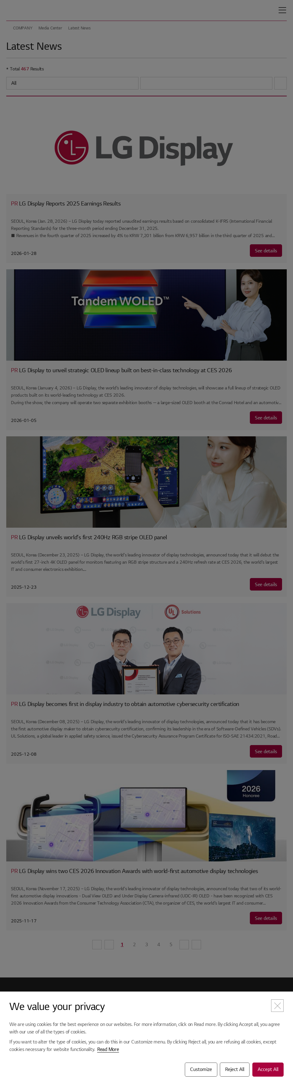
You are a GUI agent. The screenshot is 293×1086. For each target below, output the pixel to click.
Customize (201, 1069)
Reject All (234, 1069)
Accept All (268, 1069)
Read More (108, 1049)
